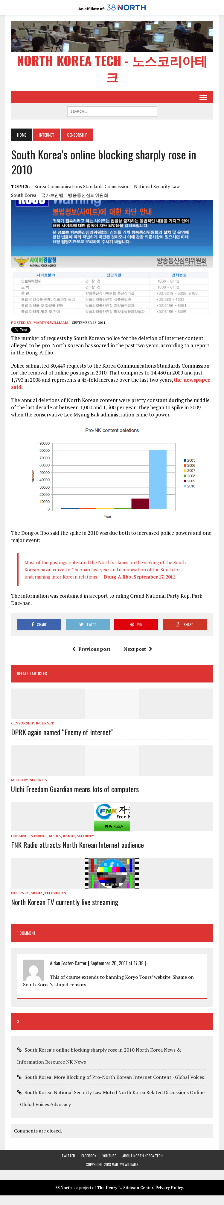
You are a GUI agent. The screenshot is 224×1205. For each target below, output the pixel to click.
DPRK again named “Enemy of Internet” (62, 732)
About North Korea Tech (142, 1155)
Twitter (68, 1155)
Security (39, 780)
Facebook (88, 1155)
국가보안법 (52, 195)
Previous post (91, 649)
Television (55, 893)
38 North (63, 1187)
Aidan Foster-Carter (68, 963)
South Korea (23, 195)
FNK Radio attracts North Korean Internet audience (77, 844)
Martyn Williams (50, 322)
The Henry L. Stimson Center (125, 1187)
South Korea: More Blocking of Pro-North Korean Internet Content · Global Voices (114, 1077)
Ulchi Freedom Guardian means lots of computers (75, 788)
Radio (69, 835)
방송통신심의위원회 (88, 195)
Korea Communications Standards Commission (81, 186)
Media (55, 835)
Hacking (19, 835)
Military (19, 780)
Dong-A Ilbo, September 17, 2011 (139, 577)
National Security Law (157, 186)
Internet (46, 135)
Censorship (22, 723)
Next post (138, 649)
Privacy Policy (169, 1187)
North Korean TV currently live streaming (64, 901)
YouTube (109, 1155)
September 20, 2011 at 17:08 (117, 963)
